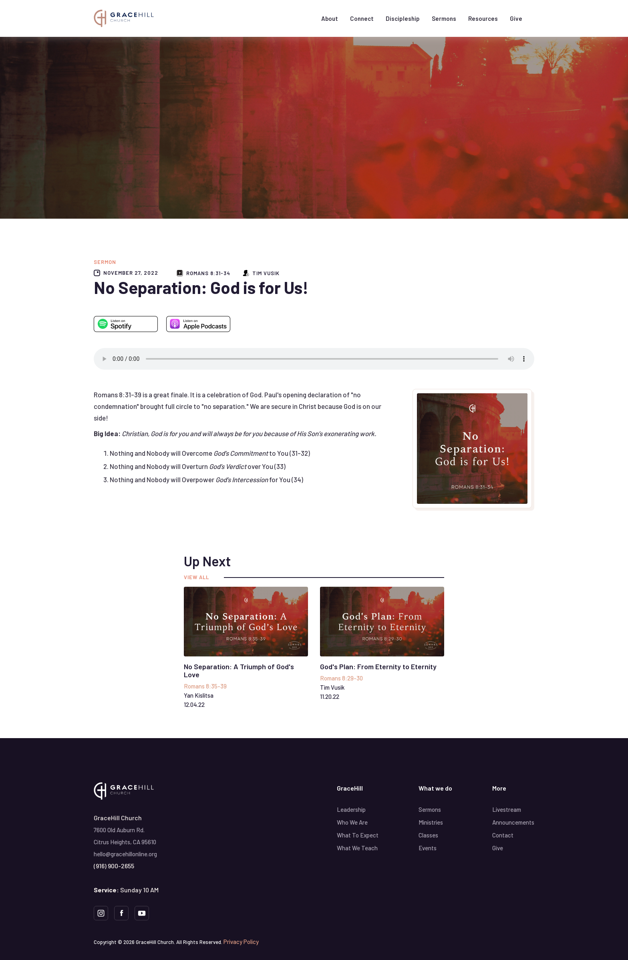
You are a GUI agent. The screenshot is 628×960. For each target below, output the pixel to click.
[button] (329, 18)
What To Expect (357, 835)
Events (428, 847)
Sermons (444, 18)
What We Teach (357, 847)
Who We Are (352, 822)
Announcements (513, 822)
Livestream (506, 809)
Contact (502, 835)
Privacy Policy (241, 941)
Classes (428, 835)
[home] (124, 18)
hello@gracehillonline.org (125, 853)
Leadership (351, 809)
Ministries (431, 822)
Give (516, 18)
